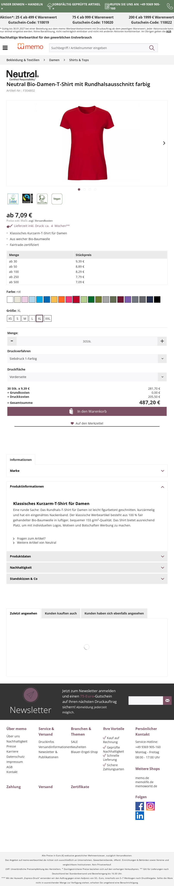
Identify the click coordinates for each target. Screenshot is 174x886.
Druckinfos (46, 742)
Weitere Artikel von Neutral (34, 542)
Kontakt (11, 772)
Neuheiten (78, 747)
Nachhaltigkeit (16, 741)
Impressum (14, 762)
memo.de (142, 778)
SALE (74, 742)
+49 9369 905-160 (148, 747)
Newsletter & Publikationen (48, 754)
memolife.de (144, 782)
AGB (168, 31)
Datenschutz (15, 757)
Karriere (12, 751)
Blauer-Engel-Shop (84, 752)
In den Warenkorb (88, 411)
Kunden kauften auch (61, 613)
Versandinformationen (54, 747)
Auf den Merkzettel (87, 423)
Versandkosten (124, 855)
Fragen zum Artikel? (29, 538)
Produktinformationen (87, 486)
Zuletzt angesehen (23, 613)
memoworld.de (146, 786)
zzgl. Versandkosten (41, 220)
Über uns (13, 736)
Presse (11, 746)
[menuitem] (6, 47)
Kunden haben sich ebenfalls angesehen (114, 613)
